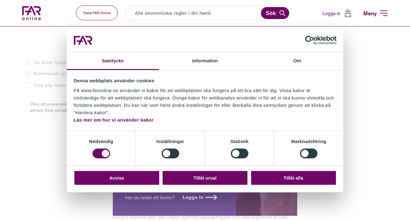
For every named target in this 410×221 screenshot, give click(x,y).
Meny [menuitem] (370, 13)
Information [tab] (205, 60)
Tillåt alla (293, 177)
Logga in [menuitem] (331, 13)
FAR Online (33, 13)
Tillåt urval (205, 177)
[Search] (197, 13)
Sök (271, 13)
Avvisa (116, 177)
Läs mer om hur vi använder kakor (114, 119)
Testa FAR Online (97, 12)
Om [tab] (297, 60)
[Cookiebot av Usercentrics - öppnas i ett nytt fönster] (310, 40)
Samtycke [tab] (113, 60)
